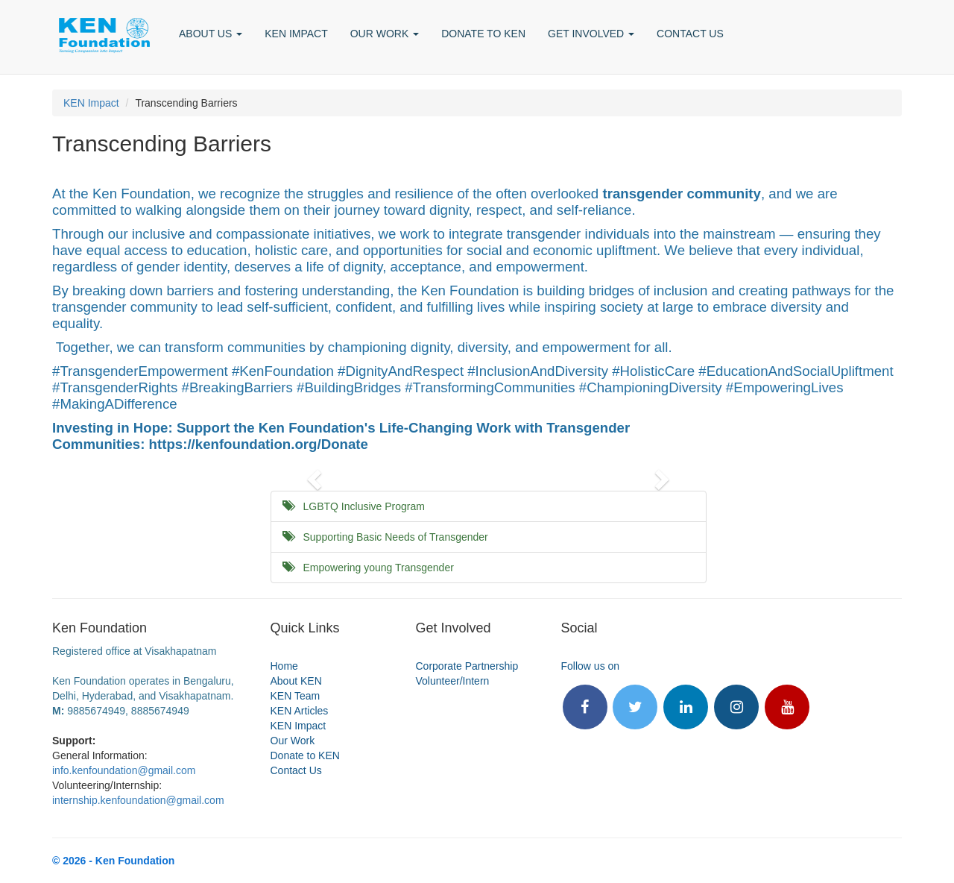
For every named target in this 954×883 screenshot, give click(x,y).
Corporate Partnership (467, 666)
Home (284, 666)
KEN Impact (91, 103)
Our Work (293, 741)
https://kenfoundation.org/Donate (258, 444)
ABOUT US (210, 34)
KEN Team (295, 696)
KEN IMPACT (296, 34)
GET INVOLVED (591, 34)
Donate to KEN (305, 755)
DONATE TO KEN (483, 34)
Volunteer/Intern (453, 681)
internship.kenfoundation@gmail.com (138, 800)
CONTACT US (690, 34)
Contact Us (296, 770)
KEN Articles (300, 711)
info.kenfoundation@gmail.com (123, 770)
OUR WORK (384, 34)
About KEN (296, 681)
